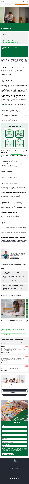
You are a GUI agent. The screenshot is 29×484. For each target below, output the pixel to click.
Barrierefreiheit (26, 482)
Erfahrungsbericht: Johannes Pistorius (9, 40)
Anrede (3, 425)
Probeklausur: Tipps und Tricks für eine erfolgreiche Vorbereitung (13, 36)
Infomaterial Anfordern (21, 4)
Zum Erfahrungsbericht (14, 258)
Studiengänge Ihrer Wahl (6, 444)
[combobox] (3, 442)
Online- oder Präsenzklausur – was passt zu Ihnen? (11, 37)
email (14, 394)
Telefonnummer (4, 440)
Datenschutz (13, 450)
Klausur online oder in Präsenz (16, 154)
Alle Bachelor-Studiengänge (5, 352)
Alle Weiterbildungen (4, 370)
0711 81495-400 (14, 468)
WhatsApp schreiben (14, 392)
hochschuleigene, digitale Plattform (7, 71)
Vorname (3, 429)
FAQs (3, 41)
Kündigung (22, 482)
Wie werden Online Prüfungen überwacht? (9, 38)
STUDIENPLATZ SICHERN (7, 4)
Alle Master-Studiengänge (5, 362)
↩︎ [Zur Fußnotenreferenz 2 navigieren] (10, 334)
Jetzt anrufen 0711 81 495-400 (14, 389)
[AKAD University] (14, 460)
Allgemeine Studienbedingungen (16, 482)
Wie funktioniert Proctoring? (7, 39)
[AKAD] (3, 2)
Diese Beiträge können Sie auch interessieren (10, 42)
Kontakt (23, 1)
